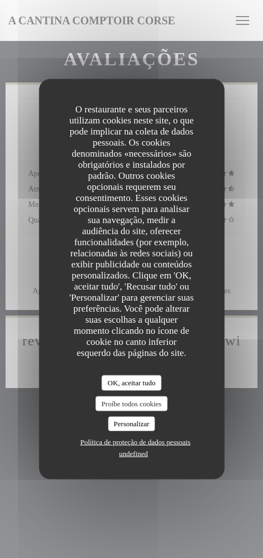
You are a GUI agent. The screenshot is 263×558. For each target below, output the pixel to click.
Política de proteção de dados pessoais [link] (135, 441)
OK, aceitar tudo (131, 383)
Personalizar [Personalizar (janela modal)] (131, 424)
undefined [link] (133, 453)
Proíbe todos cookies (131, 403)
